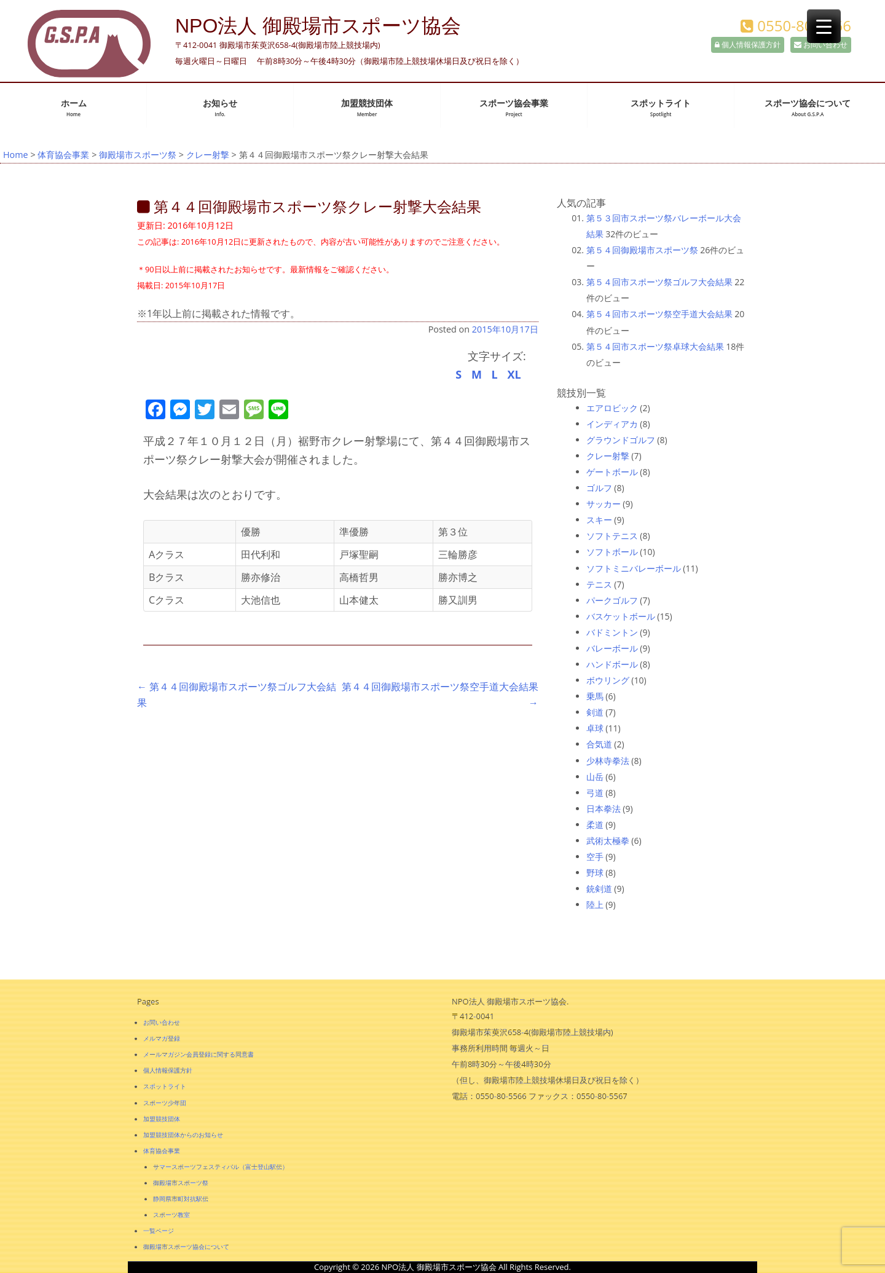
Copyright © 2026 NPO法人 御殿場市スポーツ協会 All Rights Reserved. (442, 1266)
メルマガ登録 (161, 1038)
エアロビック (612, 408)
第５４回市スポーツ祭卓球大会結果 (655, 346)
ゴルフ (599, 488)
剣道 (595, 712)
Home (15, 154)
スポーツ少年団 (164, 1102)
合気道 (599, 744)
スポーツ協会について (808, 107)
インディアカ (612, 424)
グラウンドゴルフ (620, 440)
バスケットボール (620, 616)
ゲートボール (612, 472)
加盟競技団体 (367, 107)
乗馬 (595, 696)
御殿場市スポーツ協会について (186, 1246)
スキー (599, 520)
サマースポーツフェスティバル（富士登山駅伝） (220, 1166)
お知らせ (220, 107)
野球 (595, 872)
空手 (595, 856)
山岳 (595, 776)
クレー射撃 (207, 154)
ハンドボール (612, 664)
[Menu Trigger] (824, 26)
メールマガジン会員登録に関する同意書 (198, 1054)
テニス (599, 584)
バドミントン (612, 632)
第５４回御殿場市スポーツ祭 (642, 250)
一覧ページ (158, 1230)
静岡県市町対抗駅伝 (180, 1198)
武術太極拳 (607, 840)
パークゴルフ (612, 600)
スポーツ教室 (171, 1214)
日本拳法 (603, 808)
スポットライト (661, 107)
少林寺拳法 (607, 761)
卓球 (595, 728)
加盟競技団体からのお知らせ (183, 1134)
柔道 (595, 824)
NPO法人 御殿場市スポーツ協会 (318, 26)
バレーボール (612, 648)
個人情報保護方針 (748, 44)
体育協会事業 (63, 154)
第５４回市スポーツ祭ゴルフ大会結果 (659, 282)
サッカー (603, 504)
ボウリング (607, 680)
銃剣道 (599, 888)
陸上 (595, 904)
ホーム (74, 107)
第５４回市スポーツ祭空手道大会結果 (659, 314)
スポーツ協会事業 (513, 107)
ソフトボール (612, 552)
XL (514, 374)
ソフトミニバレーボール (633, 568)
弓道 (595, 792)
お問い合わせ (821, 44)
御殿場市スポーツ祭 (137, 154)
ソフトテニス (612, 536)
